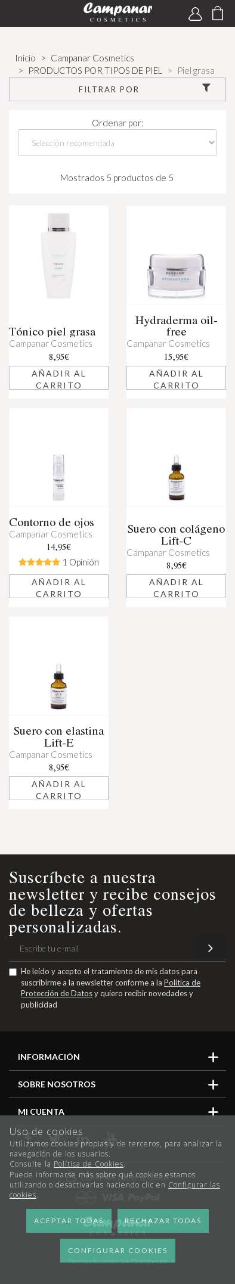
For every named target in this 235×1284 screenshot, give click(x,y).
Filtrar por (146, 89)
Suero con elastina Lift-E (59, 736)
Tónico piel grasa (52, 331)
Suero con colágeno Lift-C (176, 534)
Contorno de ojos (51, 522)
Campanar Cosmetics (50, 343)
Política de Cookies (88, 1164)
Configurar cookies (118, 1250)
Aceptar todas (69, 1220)
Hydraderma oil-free (176, 326)
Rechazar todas (163, 1220)
